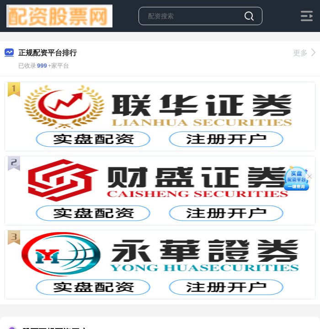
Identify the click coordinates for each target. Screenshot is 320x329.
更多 (304, 53)
